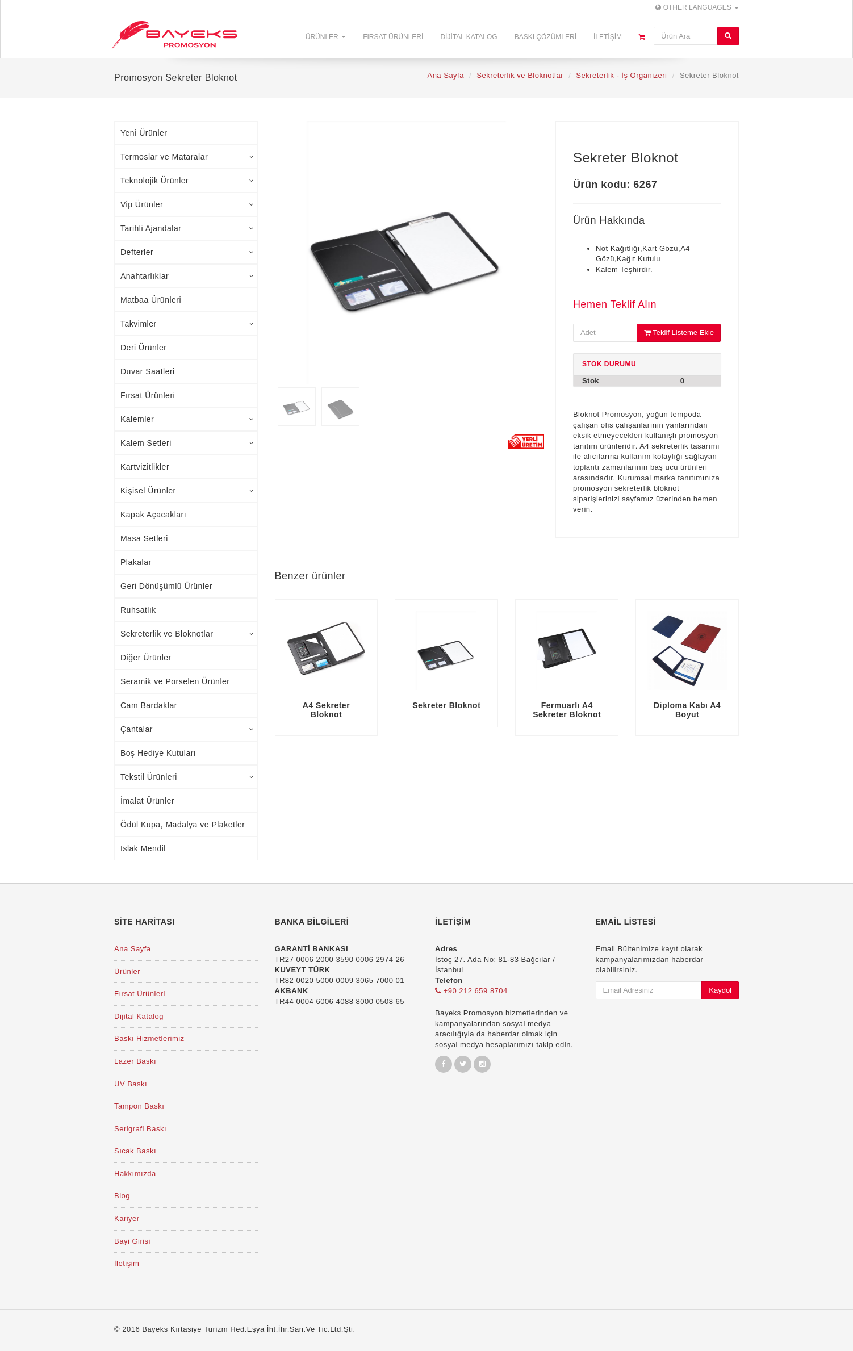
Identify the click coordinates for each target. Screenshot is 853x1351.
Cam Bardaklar (148, 705)
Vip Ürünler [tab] (187, 204)
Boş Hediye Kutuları (158, 753)
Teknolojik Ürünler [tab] (187, 180)
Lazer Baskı (135, 1061)
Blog (122, 1195)
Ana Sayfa (445, 75)
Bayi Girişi (132, 1241)
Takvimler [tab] (187, 323)
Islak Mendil (143, 848)
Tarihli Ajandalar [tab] (187, 228)
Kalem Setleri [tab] (187, 442)
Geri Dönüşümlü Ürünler (166, 586)
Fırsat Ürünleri (393, 37)
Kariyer (127, 1218)
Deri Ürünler (143, 347)
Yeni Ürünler (144, 132)
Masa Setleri (144, 538)
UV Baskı (130, 1084)
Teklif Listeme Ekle (679, 332)
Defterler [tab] (187, 252)
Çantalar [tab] (187, 729)
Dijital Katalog (468, 37)
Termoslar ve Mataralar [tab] (187, 156)
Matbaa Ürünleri (150, 299)
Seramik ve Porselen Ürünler (174, 681)
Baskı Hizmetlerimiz (149, 1038)
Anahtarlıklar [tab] (187, 276)
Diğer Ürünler (146, 657)
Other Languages (697, 7)
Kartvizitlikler (144, 466)
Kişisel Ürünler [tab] (187, 490)
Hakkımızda (135, 1173)
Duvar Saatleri (147, 371)
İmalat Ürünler (147, 800)
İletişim (607, 37)
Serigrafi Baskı (140, 1128)
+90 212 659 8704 (471, 990)
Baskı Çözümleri (545, 37)
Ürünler (326, 37)
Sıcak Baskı (135, 1151)
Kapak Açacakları (153, 514)
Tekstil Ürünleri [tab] (187, 776)
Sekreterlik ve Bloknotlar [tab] (187, 633)
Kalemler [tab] (187, 419)
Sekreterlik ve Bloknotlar (519, 75)
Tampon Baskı (139, 1106)
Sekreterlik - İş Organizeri (621, 75)
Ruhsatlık (138, 609)
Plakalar (136, 562)
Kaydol (720, 990)
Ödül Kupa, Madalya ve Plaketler (182, 824)
